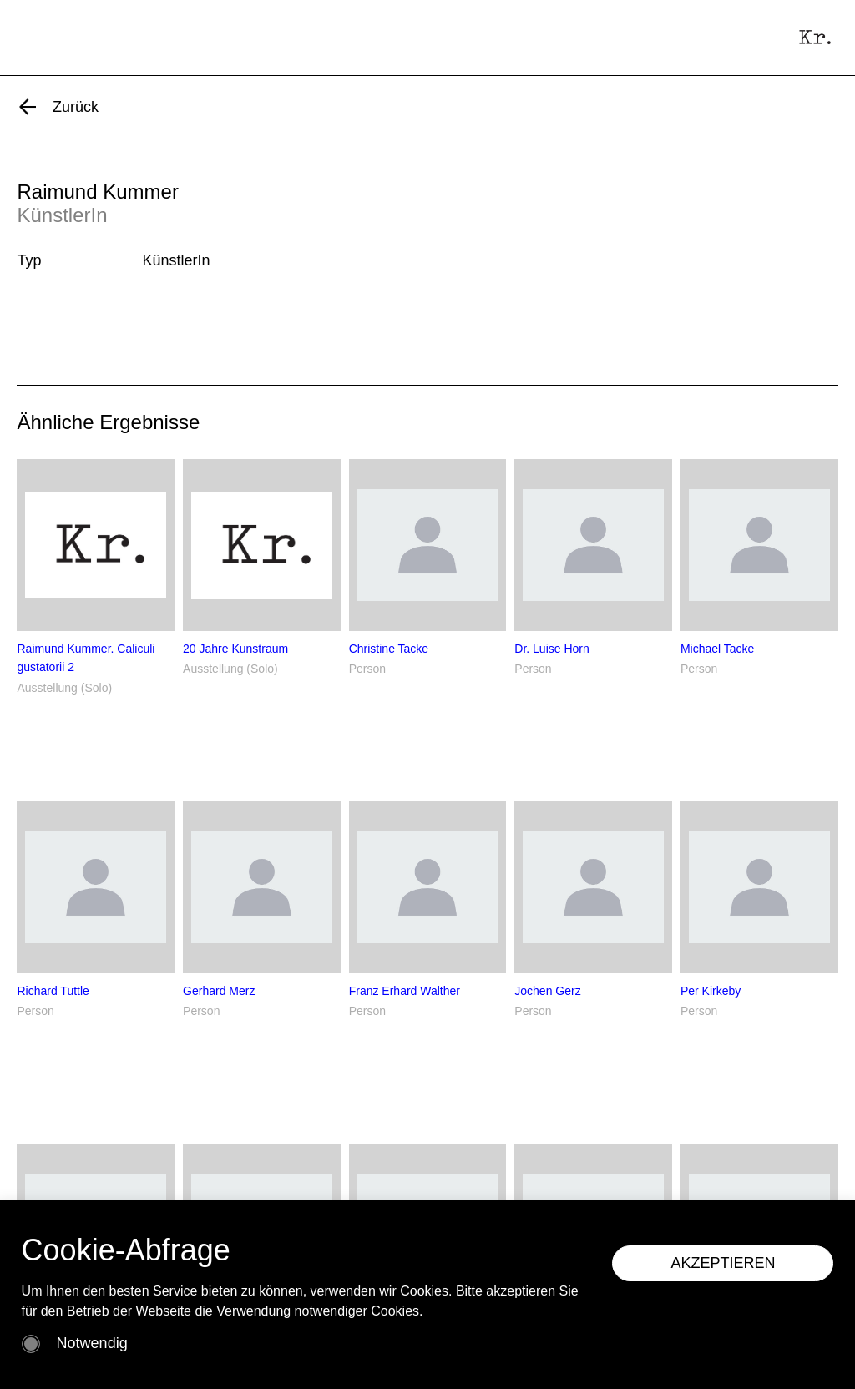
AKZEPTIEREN (722, 1263)
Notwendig (92, 1343)
